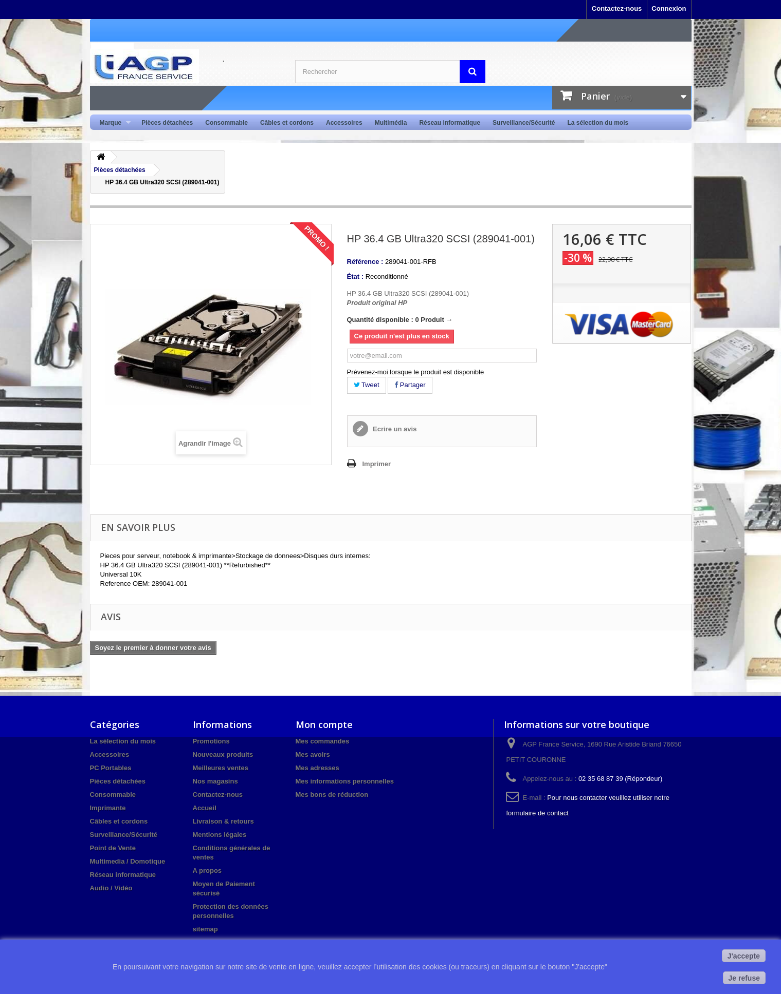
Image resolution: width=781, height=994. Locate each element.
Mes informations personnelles (345, 781)
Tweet (366, 385)
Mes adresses (317, 768)
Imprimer (376, 464)
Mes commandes (323, 741)
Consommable (226, 122)
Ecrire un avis (394, 429)
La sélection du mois (597, 122)
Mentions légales (220, 834)
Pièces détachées (167, 122)
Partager (409, 385)
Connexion (668, 8)
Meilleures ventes (220, 768)
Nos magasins (215, 781)
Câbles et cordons (287, 122)
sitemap (205, 929)
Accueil (204, 808)
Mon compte (324, 724)
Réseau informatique (449, 122)
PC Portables (111, 768)
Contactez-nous (617, 8)
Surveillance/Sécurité (524, 122)
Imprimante (108, 808)
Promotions (211, 741)
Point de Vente (113, 848)
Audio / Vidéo (111, 888)
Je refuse (744, 978)
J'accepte (744, 956)
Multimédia (391, 122)
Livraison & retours (223, 821)
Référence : (365, 261)
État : (355, 276)
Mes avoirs (313, 754)
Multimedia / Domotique (128, 861)
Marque (112, 123)
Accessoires (344, 122)
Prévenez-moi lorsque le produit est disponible (415, 372)
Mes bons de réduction (332, 794)
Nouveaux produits (223, 754)
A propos (207, 870)
